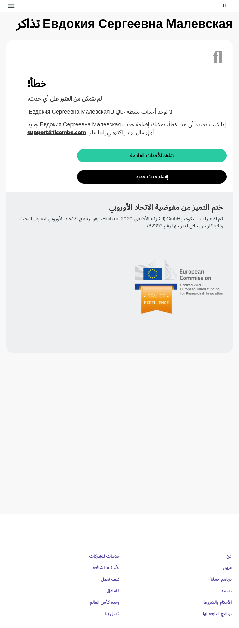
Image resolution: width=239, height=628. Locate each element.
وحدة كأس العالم (105, 602)
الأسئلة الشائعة (106, 567)
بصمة (226, 590)
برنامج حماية (220, 579)
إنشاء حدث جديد (152, 177)
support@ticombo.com (56, 132)
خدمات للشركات (104, 556)
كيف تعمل (110, 579)
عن (229, 556)
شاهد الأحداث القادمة (152, 155)
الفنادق (113, 590)
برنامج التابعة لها (217, 613)
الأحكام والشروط (218, 602)
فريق (227, 567)
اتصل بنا (112, 613)
